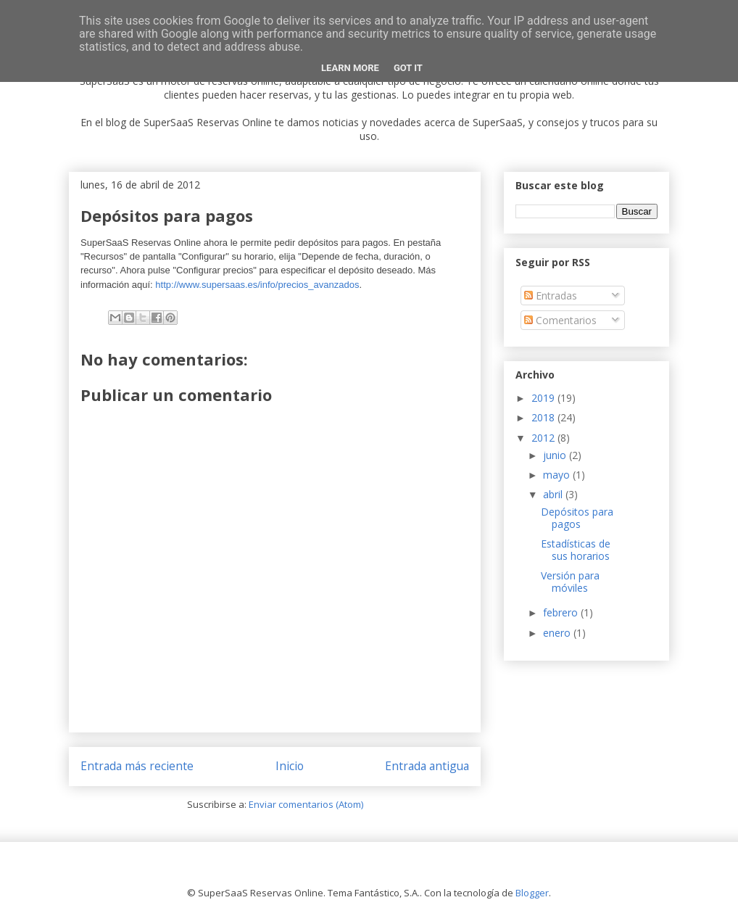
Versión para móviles (570, 582)
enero (558, 633)
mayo (558, 475)
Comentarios (560, 320)
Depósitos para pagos (577, 518)
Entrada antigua (427, 766)
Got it (408, 67)
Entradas (550, 295)
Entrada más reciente (137, 766)
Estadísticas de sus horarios (575, 550)
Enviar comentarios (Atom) (306, 804)
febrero (562, 612)
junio (556, 455)
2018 (544, 417)
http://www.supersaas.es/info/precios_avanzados (257, 284)
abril (554, 494)
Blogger (532, 892)
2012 (544, 438)
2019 (544, 398)
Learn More (350, 67)
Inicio (289, 766)
